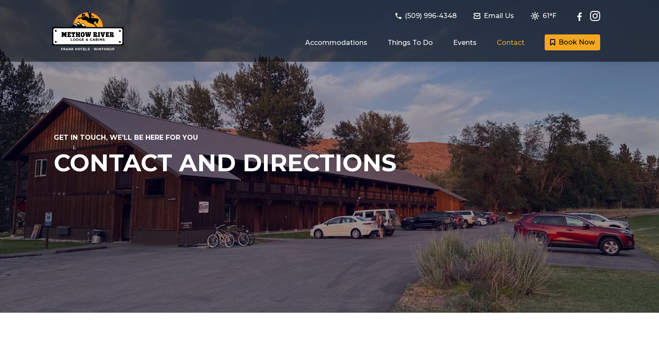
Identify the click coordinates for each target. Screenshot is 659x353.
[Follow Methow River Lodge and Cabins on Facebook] (581, 16)
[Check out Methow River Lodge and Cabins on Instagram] (595, 16)
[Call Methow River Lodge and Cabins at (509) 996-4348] (431, 16)
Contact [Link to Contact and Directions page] (511, 43)
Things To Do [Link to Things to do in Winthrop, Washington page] (410, 43)
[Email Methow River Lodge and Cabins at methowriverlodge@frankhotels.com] (499, 16)
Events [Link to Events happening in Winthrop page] (465, 43)
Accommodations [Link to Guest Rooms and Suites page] (336, 43)
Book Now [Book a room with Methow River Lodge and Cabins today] (572, 42)
